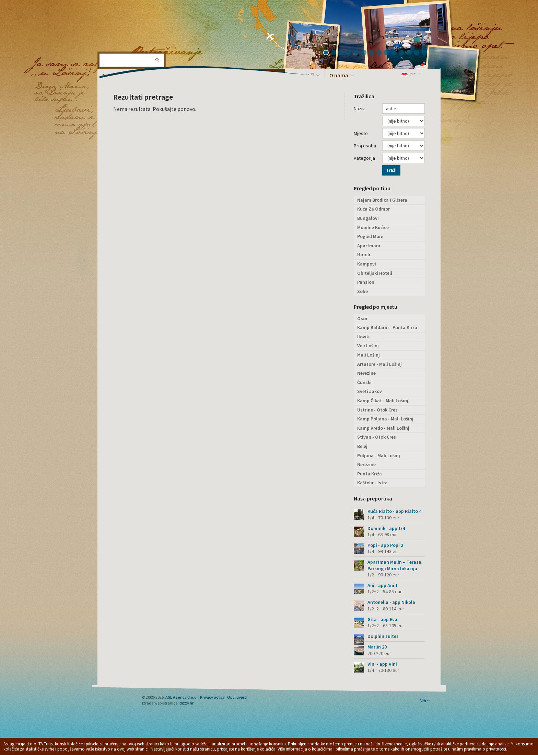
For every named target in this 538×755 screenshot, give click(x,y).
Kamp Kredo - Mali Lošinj (383, 428)
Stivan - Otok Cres (376, 437)
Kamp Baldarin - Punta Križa (387, 327)
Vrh (425, 700)
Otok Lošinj (119, 27)
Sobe (362, 291)
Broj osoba (365, 146)
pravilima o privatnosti (485, 749)
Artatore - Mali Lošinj (379, 364)
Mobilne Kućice (373, 227)
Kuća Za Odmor (373, 209)
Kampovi (366, 264)
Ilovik (363, 337)
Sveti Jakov (369, 391)
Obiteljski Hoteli (374, 273)
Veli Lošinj (368, 345)
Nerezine (366, 373)
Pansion (365, 282)
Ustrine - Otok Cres (377, 410)
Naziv (359, 108)
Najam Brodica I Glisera (382, 200)
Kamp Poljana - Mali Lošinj (385, 419)
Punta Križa (369, 474)
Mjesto (361, 133)
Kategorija (364, 158)
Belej (362, 446)
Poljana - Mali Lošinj (378, 455)
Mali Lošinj (368, 355)
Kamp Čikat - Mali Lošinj (382, 400)
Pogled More (370, 236)
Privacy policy (212, 697)
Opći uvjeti (237, 697)
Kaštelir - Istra (372, 483)
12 (411, 53)
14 (426, 53)
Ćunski (364, 382)
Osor (362, 318)
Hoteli (363, 254)
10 (396, 53)
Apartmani (368, 246)
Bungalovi (368, 218)
